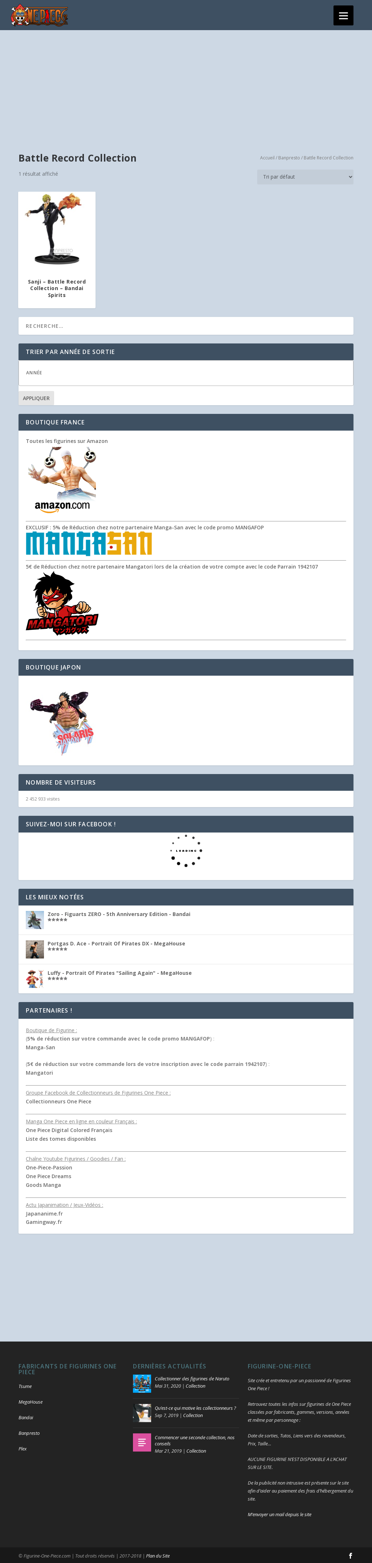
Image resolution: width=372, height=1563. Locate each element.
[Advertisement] (186, 83)
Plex (23, 1447)
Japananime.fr (44, 1212)
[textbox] (193, 372)
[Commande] (305, 175)
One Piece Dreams (48, 1175)
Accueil (267, 157)
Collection (195, 1384)
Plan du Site (158, 1554)
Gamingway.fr (44, 1221)
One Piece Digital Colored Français (69, 1129)
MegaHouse (31, 1400)
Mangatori (39, 1071)
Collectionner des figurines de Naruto (192, 1377)
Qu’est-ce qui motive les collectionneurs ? (195, 1407)
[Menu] (343, 15)
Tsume (25, 1385)
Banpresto (289, 157)
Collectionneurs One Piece (58, 1100)
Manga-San (40, 1046)
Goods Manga (43, 1183)
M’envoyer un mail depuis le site (279, 1513)
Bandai (26, 1416)
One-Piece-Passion (49, 1166)
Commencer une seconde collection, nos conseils (195, 1439)
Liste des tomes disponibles (61, 1137)
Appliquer (36, 397)
